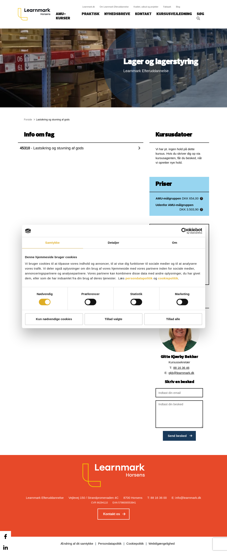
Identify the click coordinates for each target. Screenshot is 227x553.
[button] (201, 198)
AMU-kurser (63, 16)
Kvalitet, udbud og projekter (146, 7)
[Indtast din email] (179, 392)
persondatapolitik (139, 278)
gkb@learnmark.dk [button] (181, 373)
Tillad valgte (113, 319)
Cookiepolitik (135, 543)
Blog (178, 7)
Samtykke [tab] (52, 242)
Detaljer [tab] (113, 242)
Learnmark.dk (88, 7)
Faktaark (167, 7)
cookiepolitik (168, 278)
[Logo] (35, 14)
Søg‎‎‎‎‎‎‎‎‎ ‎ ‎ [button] (201, 14)
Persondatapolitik (110, 543)
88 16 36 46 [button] (181, 367)
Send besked (177, 435)
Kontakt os (111, 514)
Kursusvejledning (174, 14)
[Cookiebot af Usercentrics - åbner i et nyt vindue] (184, 231)
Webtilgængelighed (162, 543)
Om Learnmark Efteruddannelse (114, 7)
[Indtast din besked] (179, 414)
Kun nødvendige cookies (54, 319)
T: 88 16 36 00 (157, 497)
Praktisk (90, 14)
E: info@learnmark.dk (186, 497)
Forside (28, 119)
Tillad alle (173, 319)
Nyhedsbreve (117, 14)
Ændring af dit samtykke (76, 543)
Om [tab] (174, 242)
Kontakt (143, 14)
